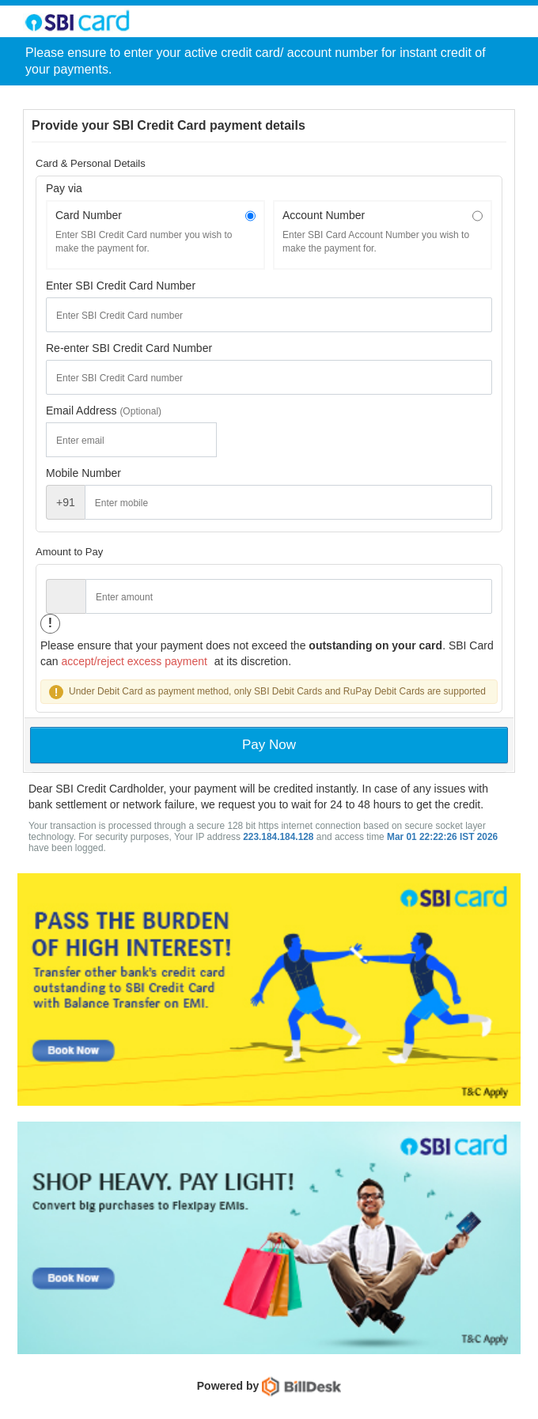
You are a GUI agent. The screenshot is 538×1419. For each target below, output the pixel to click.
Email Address (82, 410)
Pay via (64, 188)
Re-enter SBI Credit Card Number (129, 348)
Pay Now (269, 744)
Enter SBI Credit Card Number (120, 285)
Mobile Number (83, 473)
